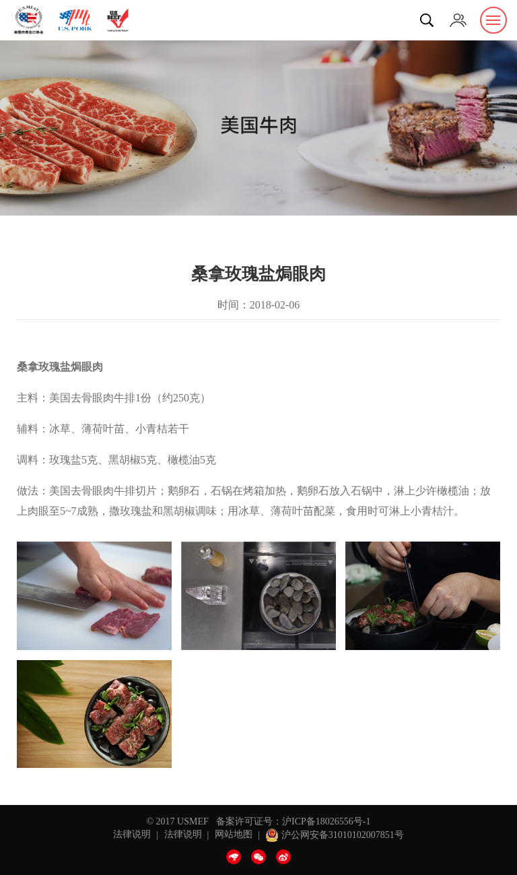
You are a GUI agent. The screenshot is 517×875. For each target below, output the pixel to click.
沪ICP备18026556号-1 (326, 821)
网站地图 (233, 835)
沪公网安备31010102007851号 (334, 835)
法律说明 (132, 835)
